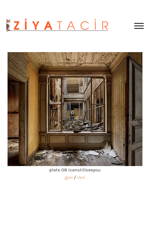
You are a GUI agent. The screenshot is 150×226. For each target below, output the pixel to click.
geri (69, 177)
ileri (81, 177)
